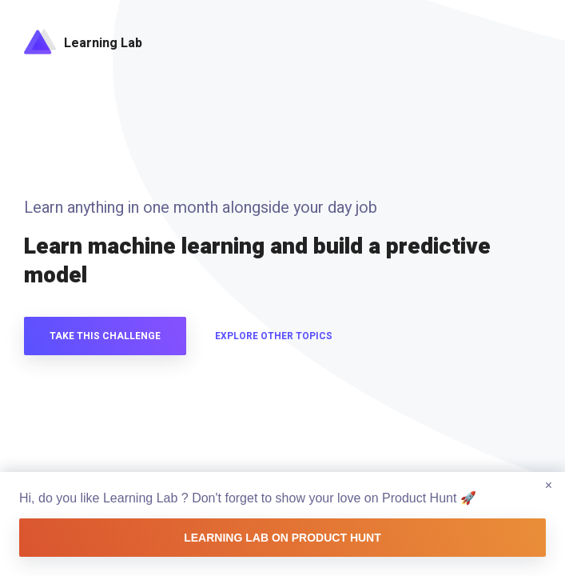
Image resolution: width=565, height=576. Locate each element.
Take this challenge (105, 336)
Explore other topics (273, 336)
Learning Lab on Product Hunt (282, 537)
